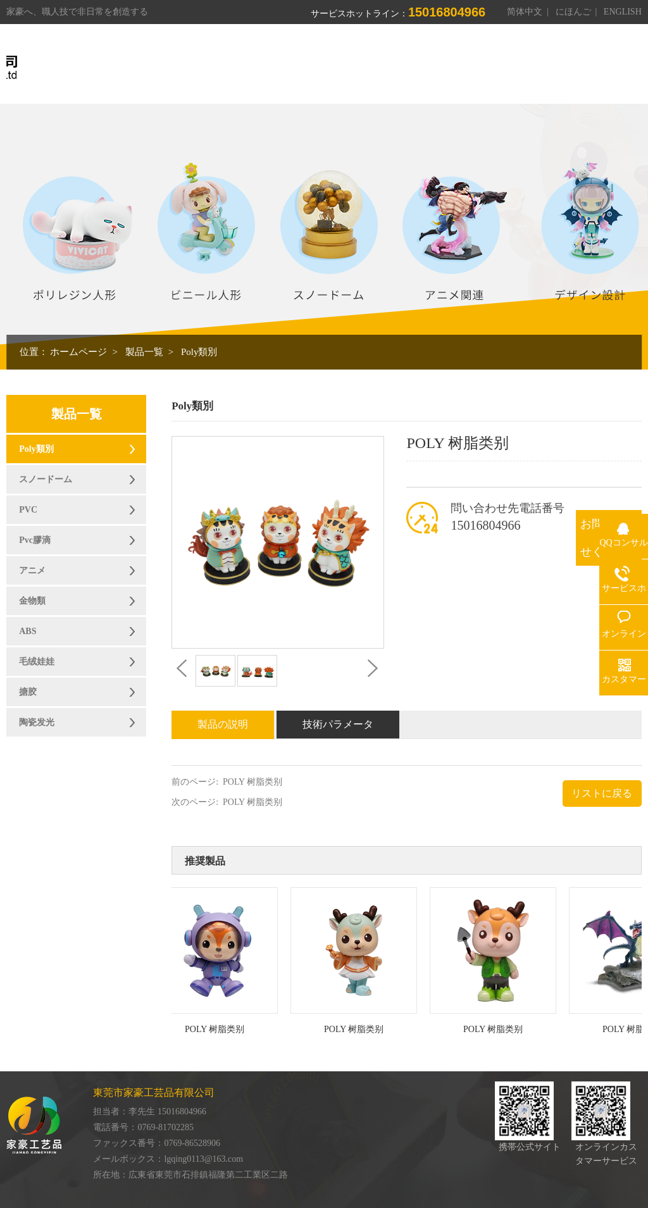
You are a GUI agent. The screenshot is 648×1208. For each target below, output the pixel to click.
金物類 (32, 601)
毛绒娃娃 (36, 661)
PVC (28, 509)
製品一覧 (144, 352)
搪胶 (28, 692)
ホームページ (78, 352)
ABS (27, 631)
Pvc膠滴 (35, 540)
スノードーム (45, 479)
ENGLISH (623, 11)
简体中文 (524, 11)
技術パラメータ (337, 724)
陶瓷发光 (36, 722)
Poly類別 (199, 352)
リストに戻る (601, 793)
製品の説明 (222, 724)
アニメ (32, 570)
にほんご (573, 11)
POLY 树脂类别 (252, 782)
